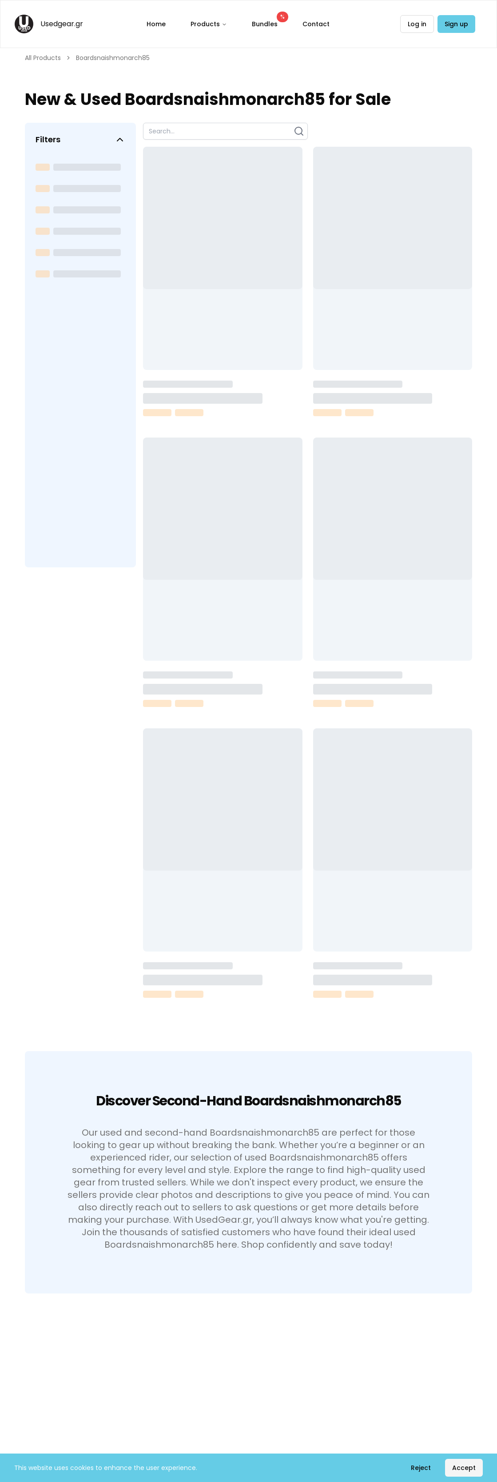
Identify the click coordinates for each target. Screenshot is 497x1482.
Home (156, 24)
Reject (421, 1467)
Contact (316, 24)
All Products (43, 57)
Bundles (268, 21)
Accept (464, 1467)
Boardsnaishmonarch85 (113, 57)
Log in (417, 24)
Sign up (456, 24)
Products (209, 24)
